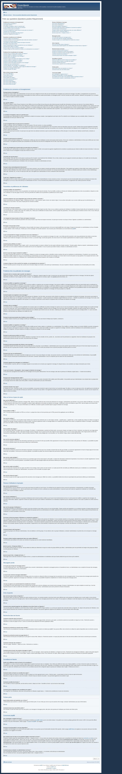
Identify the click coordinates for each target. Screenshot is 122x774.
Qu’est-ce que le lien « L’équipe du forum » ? (61, 32)
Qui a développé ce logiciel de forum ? (60, 74)
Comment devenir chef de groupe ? (59, 28)
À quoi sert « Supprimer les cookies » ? (11, 34)
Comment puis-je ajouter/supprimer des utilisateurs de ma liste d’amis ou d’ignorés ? (69, 45)
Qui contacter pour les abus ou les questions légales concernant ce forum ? (67, 76)
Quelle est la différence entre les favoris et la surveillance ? (64, 59)
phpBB (73, 228)
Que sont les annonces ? (8, 80)
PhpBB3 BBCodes (65, 765)
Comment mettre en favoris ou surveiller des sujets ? (63, 61)
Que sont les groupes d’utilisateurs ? (59, 26)
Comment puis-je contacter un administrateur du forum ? (63, 78)
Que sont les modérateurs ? (58, 24)
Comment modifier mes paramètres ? (11, 38)
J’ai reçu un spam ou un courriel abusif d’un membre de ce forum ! (66, 39)
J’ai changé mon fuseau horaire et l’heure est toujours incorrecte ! (16, 42)
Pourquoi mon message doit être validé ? (11, 67)
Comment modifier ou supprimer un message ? (13, 54)
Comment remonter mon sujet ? (10, 69)
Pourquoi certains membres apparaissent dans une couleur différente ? (67, 30)
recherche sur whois (88, 738)
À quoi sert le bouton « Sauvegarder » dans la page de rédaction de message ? (19, 66)
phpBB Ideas (71, 729)
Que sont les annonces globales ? (10, 78)
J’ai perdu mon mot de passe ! (9, 31)
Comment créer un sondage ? (9, 57)
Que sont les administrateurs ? (58, 23)
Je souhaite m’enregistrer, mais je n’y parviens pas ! (14, 26)
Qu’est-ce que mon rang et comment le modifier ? (13, 47)
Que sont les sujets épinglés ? (9, 81)
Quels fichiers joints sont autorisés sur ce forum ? (62, 68)
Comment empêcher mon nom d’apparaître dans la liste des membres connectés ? (20, 39)
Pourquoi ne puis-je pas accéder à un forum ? (12, 61)
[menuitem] (5, 12)
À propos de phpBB (31, 721)
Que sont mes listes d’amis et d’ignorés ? (60, 44)
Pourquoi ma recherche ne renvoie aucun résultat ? (62, 51)
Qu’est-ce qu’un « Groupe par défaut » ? (60, 31)
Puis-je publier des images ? (9, 77)
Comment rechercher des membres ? (60, 54)
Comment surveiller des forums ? (59, 62)
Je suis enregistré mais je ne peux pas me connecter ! (14, 27)
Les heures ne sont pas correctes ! (10, 41)
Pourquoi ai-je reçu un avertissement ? (11, 63)
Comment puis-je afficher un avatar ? (11, 46)
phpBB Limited (39, 720)
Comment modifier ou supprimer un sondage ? (13, 60)
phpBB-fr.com (53, 766)
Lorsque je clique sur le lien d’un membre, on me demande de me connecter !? (21, 49)
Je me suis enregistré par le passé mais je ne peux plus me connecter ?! (18, 30)
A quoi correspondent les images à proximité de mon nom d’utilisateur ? (18, 45)
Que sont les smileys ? (8, 76)
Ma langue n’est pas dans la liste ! (10, 43)
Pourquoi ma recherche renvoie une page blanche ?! (63, 52)
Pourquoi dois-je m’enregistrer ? (10, 23)
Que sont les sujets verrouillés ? (10, 82)
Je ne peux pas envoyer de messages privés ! (61, 37)
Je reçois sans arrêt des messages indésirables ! (62, 38)
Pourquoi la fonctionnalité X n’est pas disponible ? (62, 75)
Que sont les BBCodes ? (8, 73)
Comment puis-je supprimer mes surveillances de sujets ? (64, 63)
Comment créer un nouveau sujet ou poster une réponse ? (15, 53)
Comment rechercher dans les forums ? (60, 50)
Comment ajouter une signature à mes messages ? (13, 56)
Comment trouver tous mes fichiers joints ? (61, 69)
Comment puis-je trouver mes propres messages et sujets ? (64, 55)
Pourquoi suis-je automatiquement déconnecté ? (13, 32)
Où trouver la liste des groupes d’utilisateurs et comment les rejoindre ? (67, 27)
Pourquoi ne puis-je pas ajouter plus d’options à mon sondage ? (16, 58)
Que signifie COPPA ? (7, 24)
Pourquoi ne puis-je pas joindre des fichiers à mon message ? (16, 62)
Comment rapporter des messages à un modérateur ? (14, 65)
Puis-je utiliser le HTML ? (8, 75)
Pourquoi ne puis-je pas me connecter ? (11, 28)
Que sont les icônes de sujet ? (9, 84)
